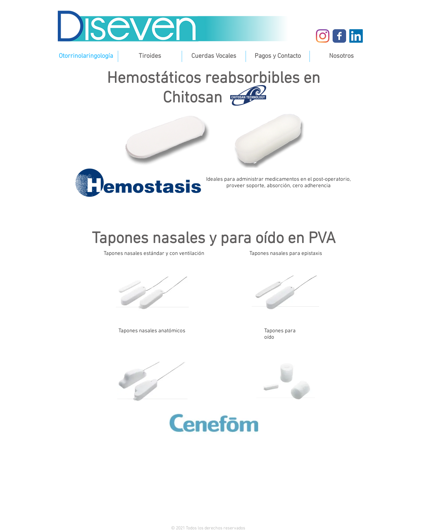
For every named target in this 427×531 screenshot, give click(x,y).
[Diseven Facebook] (339, 36)
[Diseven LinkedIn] (356, 36)
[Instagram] (322, 36)
